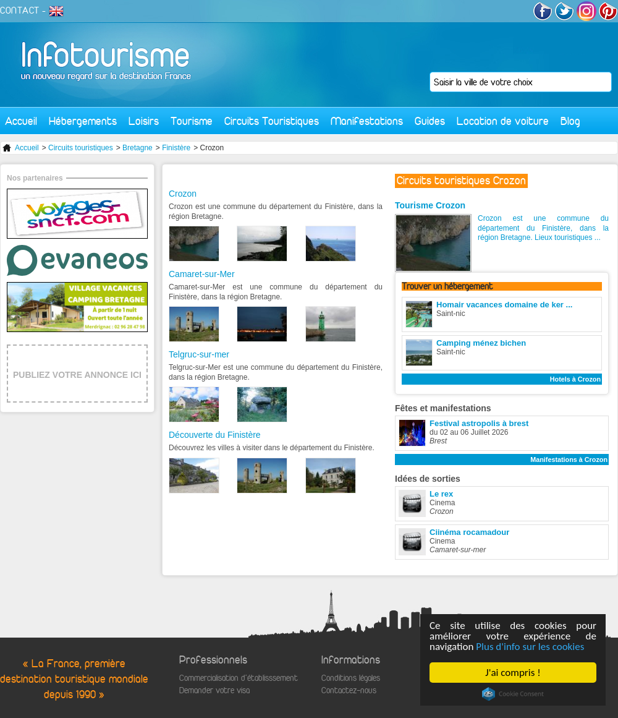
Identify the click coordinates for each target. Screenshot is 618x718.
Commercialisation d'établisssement (238, 678)
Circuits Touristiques (271, 120)
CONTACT (20, 10)
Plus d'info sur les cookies (530, 646)
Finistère (176, 147)
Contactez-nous (348, 690)
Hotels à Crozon (575, 379)
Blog (570, 120)
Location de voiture (503, 120)
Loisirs (144, 120)
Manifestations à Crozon (568, 459)
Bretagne (137, 147)
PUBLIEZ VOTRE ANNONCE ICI (77, 375)
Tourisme (192, 120)
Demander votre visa (214, 690)
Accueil (21, 120)
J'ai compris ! (513, 672)
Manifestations (367, 120)
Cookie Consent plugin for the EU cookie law (513, 694)
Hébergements (83, 120)
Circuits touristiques (80, 147)
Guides (430, 120)
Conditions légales (350, 678)
